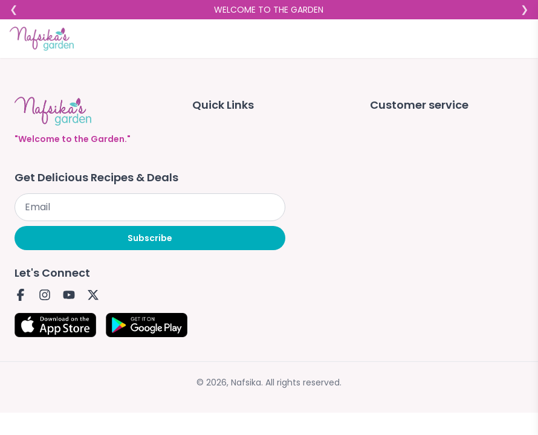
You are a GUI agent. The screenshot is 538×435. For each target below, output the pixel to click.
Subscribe (150, 238)
